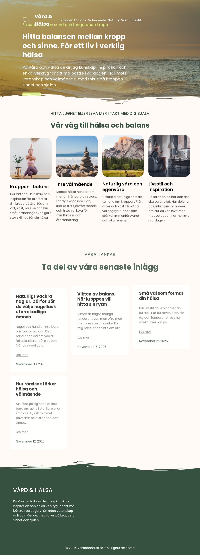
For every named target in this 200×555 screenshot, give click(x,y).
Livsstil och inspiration (160, 192)
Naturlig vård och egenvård (122, 192)
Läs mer (31, 98)
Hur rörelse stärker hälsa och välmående (36, 414)
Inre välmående (74, 190)
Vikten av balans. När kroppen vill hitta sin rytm (96, 322)
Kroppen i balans (29, 192)
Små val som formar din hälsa (161, 317)
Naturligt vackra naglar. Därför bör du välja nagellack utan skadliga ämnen (36, 335)
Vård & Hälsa (33, 490)
